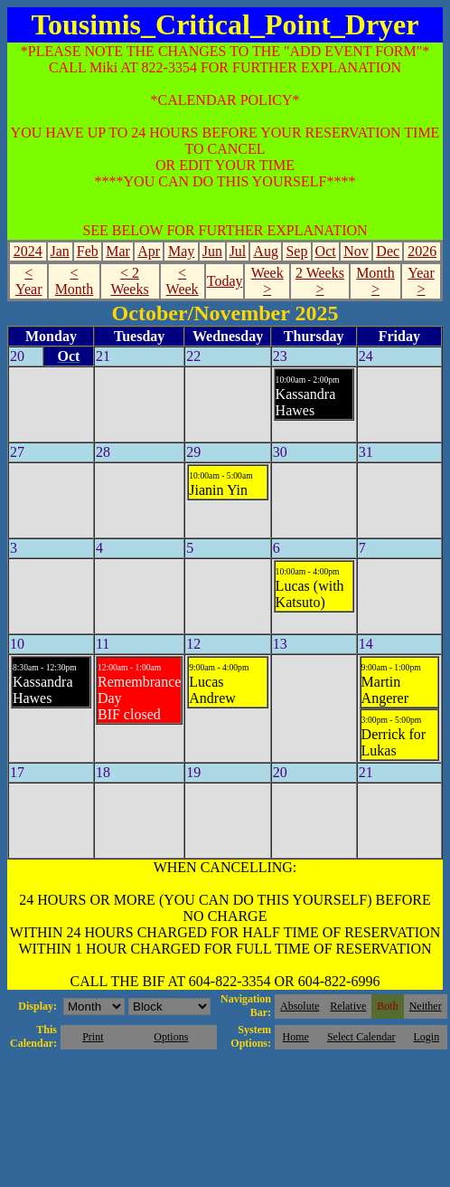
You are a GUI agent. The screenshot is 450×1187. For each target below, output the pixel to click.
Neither (425, 1006)
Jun (212, 251)
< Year (28, 281)
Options (171, 1036)
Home (296, 1036)
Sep (296, 251)
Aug (265, 251)
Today (225, 281)
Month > (375, 281)
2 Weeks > (319, 281)
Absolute (299, 1006)
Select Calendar (361, 1036)
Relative (348, 1006)
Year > (421, 281)
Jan (59, 251)
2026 (422, 251)
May (181, 251)
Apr (148, 251)
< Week (182, 281)
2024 (28, 251)
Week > (267, 281)
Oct (325, 251)
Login (426, 1036)
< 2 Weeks (129, 281)
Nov (356, 251)
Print (92, 1036)
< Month (74, 281)
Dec (387, 251)
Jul (238, 251)
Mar (118, 251)
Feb (87, 251)
